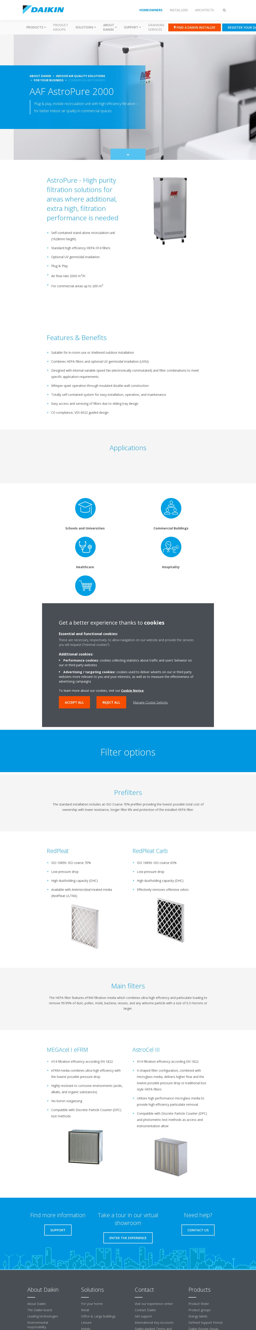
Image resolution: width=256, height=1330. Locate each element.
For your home (92, 1304)
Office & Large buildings (98, 1316)
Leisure (86, 1322)
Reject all (111, 702)
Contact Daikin (145, 1310)
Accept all (74, 702)
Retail (85, 1310)
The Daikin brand (39, 1310)
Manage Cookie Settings (150, 702)
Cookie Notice (132, 690)
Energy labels (197, 1316)
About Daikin (36, 1304)
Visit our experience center (154, 1304)
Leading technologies (42, 1316)
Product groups (60, 27)
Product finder (198, 1304)
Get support (143, 1316)
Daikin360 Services (156, 27)
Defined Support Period (205, 1322)
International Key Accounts (154, 1322)
